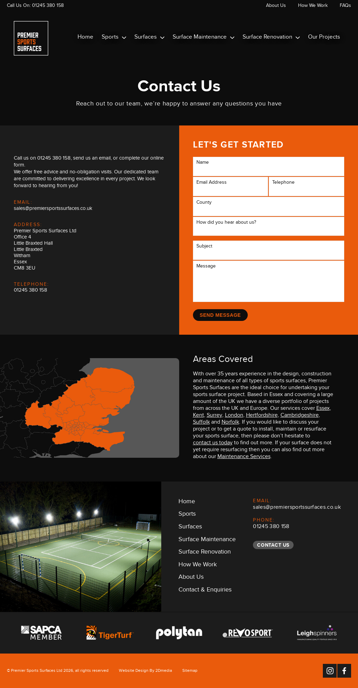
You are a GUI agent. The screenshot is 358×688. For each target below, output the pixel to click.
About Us (276, 6)
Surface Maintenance (203, 37)
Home (85, 37)
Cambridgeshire (299, 416)
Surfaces (149, 37)
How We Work (313, 6)
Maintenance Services (243, 457)
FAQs (345, 6)
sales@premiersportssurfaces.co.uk (53, 209)
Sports (114, 37)
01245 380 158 (48, 6)
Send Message (220, 315)
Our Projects (324, 37)
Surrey (214, 416)
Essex (323, 409)
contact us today (213, 443)
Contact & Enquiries (205, 591)
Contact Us (273, 545)
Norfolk (230, 422)
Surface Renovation (271, 37)
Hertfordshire (262, 416)
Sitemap (189, 671)
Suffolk (201, 422)
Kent (198, 416)
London (234, 416)
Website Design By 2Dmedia (145, 671)
